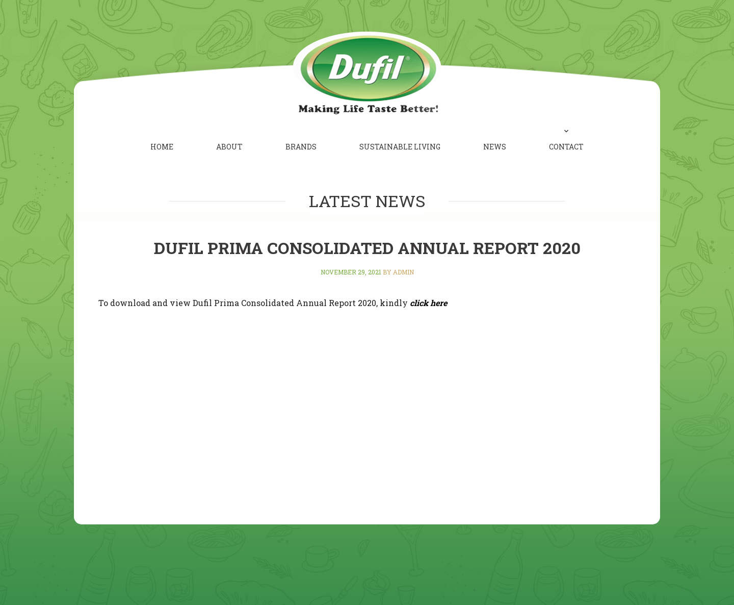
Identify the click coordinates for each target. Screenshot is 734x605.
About (229, 147)
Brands (301, 147)
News (494, 147)
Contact (566, 147)
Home (161, 147)
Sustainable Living (399, 147)
